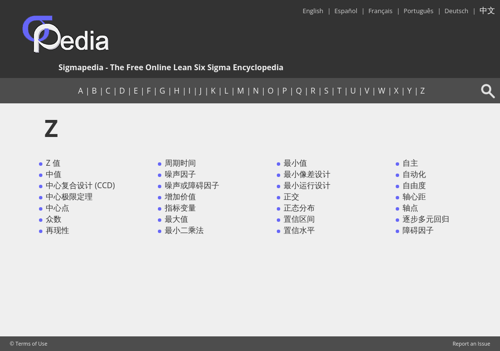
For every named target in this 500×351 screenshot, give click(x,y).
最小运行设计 (307, 185)
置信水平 (299, 230)
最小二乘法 (184, 230)
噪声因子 (180, 174)
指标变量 (180, 207)
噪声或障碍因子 (192, 185)
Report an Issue (471, 343)
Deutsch (456, 10)
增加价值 (180, 196)
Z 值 (53, 162)
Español (345, 10)
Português (418, 10)
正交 (291, 196)
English (313, 10)
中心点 (57, 207)
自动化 (414, 174)
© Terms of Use (28, 343)
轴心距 (414, 196)
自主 (410, 162)
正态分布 (299, 207)
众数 (53, 219)
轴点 (410, 207)
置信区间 (299, 219)
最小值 (295, 162)
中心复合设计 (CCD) (80, 185)
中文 (487, 10)
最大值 (176, 219)
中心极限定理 (69, 196)
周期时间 (180, 162)
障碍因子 (418, 230)
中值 (53, 174)
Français (380, 10)
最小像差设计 (307, 174)
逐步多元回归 (426, 219)
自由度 (414, 185)
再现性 (57, 230)
